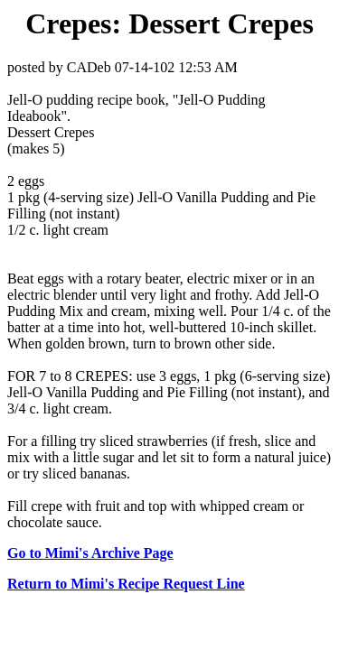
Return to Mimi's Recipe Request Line (126, 583)
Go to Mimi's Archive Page (90, 553)
